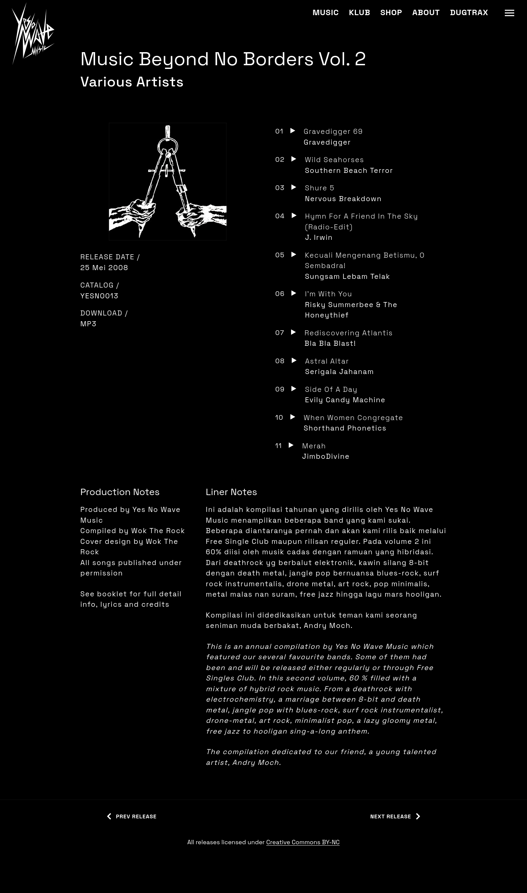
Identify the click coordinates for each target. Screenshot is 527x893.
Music (326, 12)
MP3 (88, 323)
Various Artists (132, 81)
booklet (112, 593)
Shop (391, 12)
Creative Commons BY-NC (302, 842)
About (426, 12)
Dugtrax (469, 12)
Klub (359, 12)
